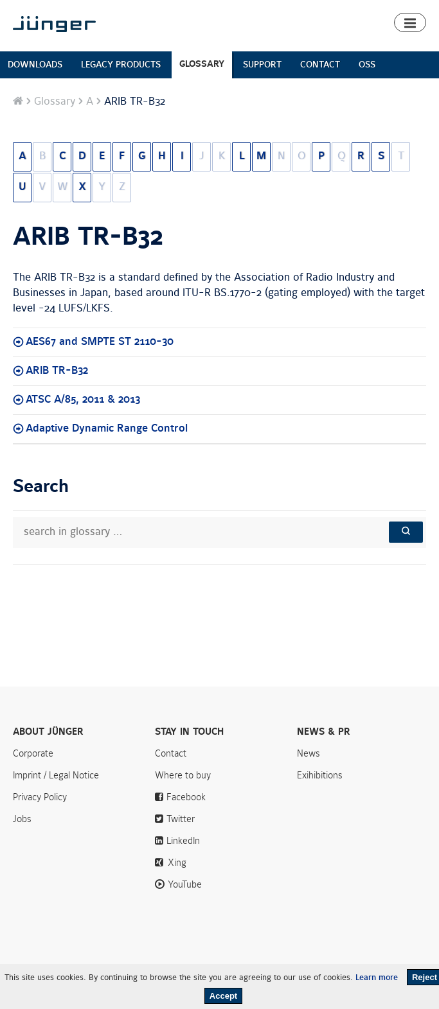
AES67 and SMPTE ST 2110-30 (100, 341)
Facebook (186, 797)
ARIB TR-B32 (88, 237)
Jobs (22, 819)
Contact (170, 753)
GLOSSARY (201, 63)
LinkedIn (183, 841)
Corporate (33, 753)
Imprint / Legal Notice (56, 775)
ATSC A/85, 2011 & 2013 (83, 399)
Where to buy (183, 775)
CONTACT (320, 64)
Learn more (376, 977)
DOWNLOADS (35, 64)
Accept (223, 996)
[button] (410, 22)
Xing (177, 862)
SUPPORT (262, 64)
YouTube (185, 884)
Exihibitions (320, 775)
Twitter (180, 819)
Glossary (54, 101)
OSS (367, 64)
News (308, 753)
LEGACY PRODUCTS (121, 64)
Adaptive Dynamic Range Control (107, 428)
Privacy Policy (40, 797)
